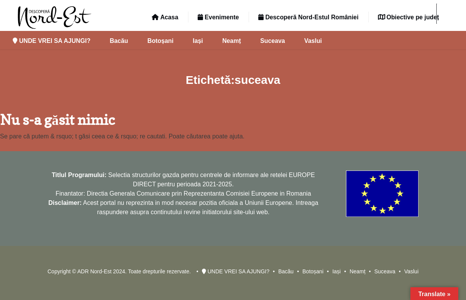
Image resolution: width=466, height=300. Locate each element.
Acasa (165, 17)
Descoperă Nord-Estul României (308, 17)
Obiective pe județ (408, 17)
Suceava (272, 41)
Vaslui (313, 41)
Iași (198, 41)
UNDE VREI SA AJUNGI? (51, 41)
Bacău (119, 41)
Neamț (231, 41)
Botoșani (160, 41)
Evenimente (218, 17)
